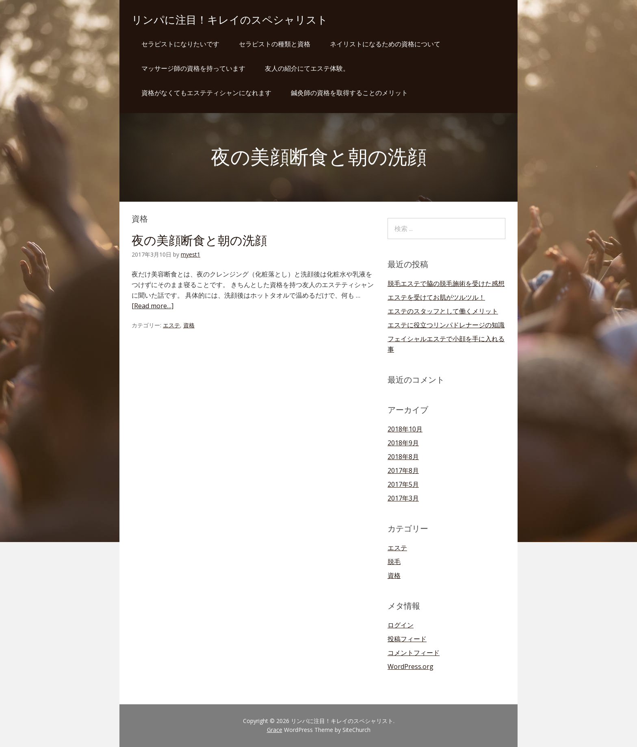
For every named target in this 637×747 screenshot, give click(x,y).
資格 (189, 325)
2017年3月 (403, 498)
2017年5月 (403, 484)
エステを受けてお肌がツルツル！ (436, 297)
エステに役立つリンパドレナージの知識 (446, 324)
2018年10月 (405, 429)
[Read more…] (152, 305)
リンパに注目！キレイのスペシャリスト (230, 20)
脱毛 (394, 561)
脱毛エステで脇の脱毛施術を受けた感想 (446, 283)
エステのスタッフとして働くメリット (443, 311)
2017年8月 (403, 470)
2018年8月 (403, 456)
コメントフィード (414, 652)
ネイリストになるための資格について (385, 43)
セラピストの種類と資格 (274, 43)
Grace (274, 730)
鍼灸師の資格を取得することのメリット (349, 92)
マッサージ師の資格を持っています (193, 68)
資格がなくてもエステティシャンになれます (206, 92)
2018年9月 (403, 442)
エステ (171, 325)
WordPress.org (410, 666)
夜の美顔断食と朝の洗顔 (199, 240)
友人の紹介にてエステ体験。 (307, 68)
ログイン (401, 625)
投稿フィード (407, 638)
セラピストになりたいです (180, 43)
